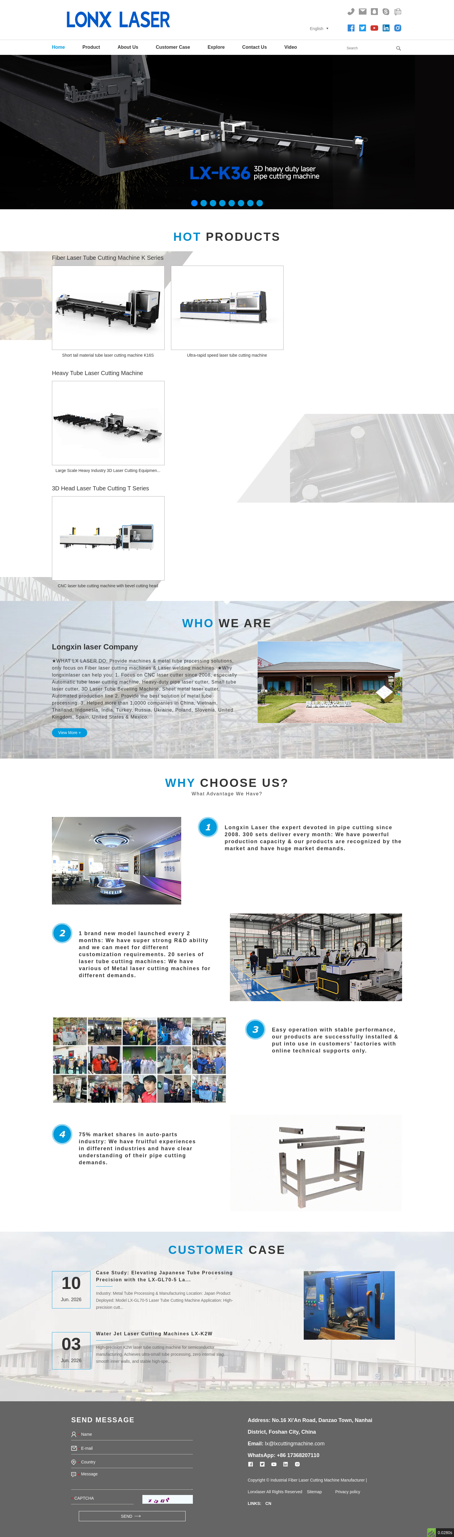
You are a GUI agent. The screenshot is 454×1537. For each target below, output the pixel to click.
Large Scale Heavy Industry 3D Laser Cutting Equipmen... (107, 470)
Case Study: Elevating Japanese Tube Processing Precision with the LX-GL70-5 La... (164, 1276)
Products (227, 236)
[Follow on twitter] (362, 28)
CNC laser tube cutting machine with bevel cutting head (108, 585)
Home (58, 47)
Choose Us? (227, 782)
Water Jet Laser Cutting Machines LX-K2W (154, 1333)
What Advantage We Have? (227, 793)
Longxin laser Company (95, 646)
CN (268, 1503)
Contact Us (254, 47)
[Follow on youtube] (374, 28)
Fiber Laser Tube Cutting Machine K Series (107, 258)
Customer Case (173, 47)
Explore (216, 47)
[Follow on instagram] (397, 28)
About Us (128, 47)
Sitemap (314, 1491)
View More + (69, 732)
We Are (227, 623)
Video (290, 47)
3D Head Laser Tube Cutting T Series (100, 488)
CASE (227, 1249)
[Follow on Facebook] (351, 28)
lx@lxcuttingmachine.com (294, 1444)
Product (91, 47)
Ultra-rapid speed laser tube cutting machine (227, 355)
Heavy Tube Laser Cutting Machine (97, 373)
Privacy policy (347, 1491)
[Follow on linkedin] (386, 28)
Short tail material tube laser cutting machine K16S (108, 355)
